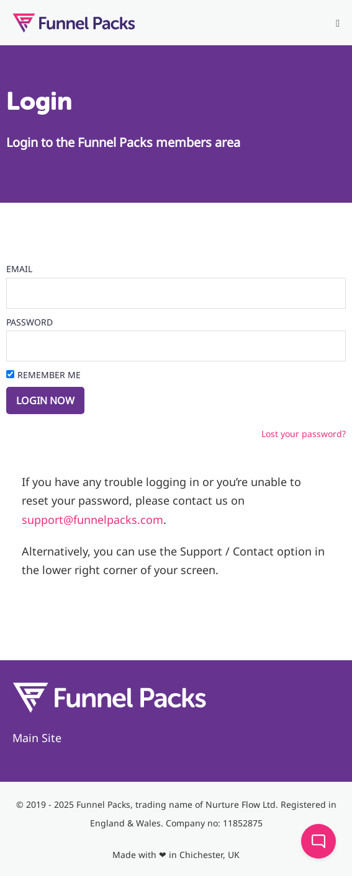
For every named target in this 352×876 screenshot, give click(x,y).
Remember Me (49, 375)
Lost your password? (303, 434)
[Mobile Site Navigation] (338, 24)
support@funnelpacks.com (92, 519)
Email (19, 269)
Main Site (36, 737)
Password (29, 322)
